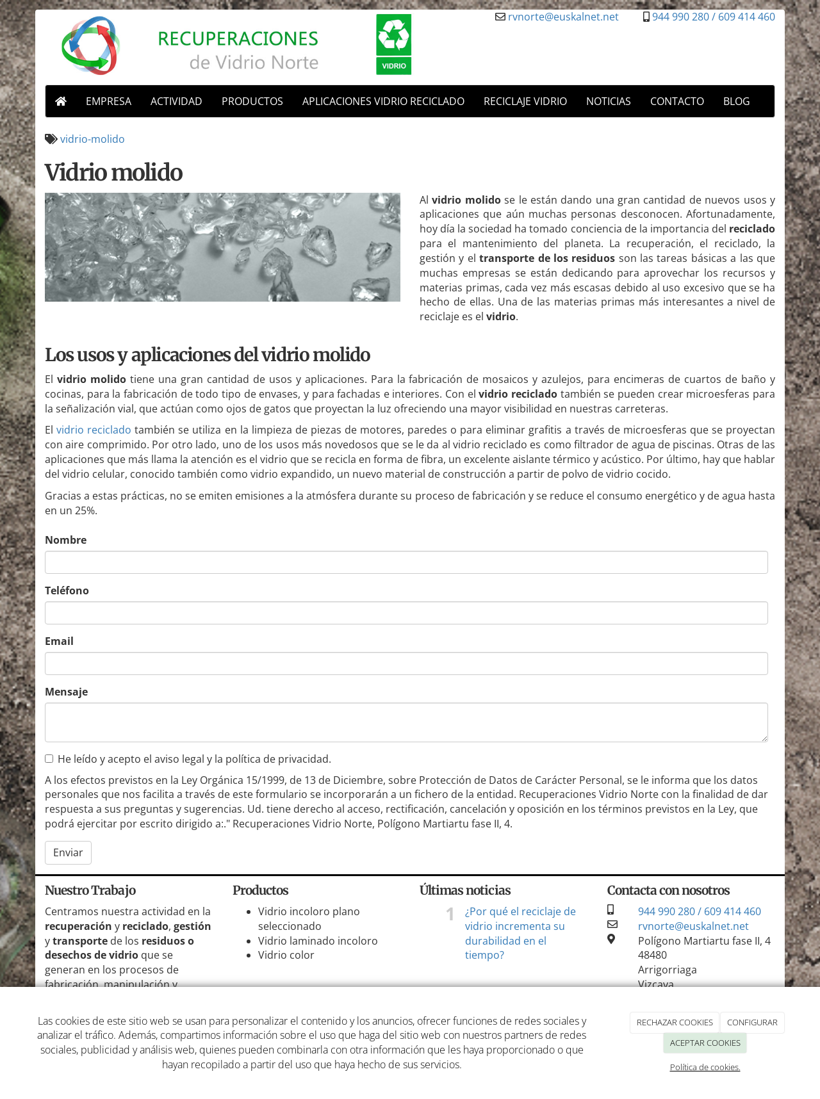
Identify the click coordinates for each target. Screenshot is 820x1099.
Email (59, 641)
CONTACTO (677, 101)
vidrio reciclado (93, 430)
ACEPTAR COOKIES (705, 1042)
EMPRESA (108, 101)
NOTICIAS (608, 101)
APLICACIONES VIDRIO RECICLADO (383, 101)
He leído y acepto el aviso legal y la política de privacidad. (188, 759)
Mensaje (66, 692)
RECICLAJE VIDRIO (525, 101)
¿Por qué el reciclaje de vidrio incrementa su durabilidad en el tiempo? (520, 933)
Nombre (65, 540)
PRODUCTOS (252, 101)
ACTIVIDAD (176, 101)
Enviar (68, 852)
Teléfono (67, 590)
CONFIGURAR (752, 1022)
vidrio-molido (92, 139)
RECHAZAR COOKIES (675, 1022)
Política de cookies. (705, 1067)
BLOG (736, 101)
